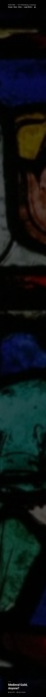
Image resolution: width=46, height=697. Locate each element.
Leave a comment (21, 692)
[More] (35, 7)
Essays (10, 7)
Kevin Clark (11, 5)
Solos (20, 7)
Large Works (28, 7)
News (15, 7)
